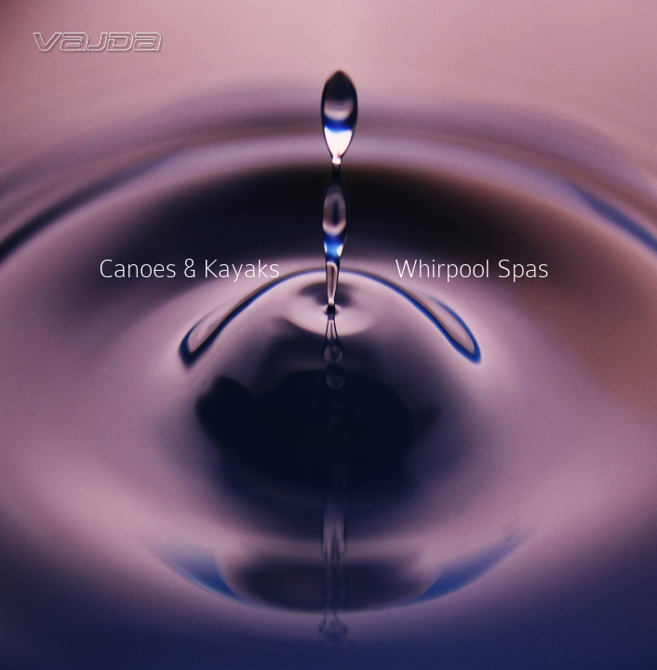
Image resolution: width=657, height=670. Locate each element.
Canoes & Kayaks (189, 268)
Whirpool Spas (472, 268)
